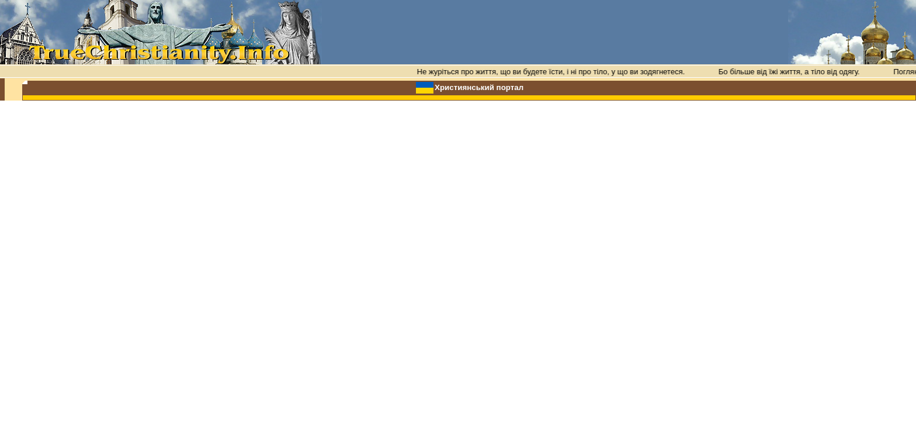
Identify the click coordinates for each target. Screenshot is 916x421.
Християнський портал (479, 87)
